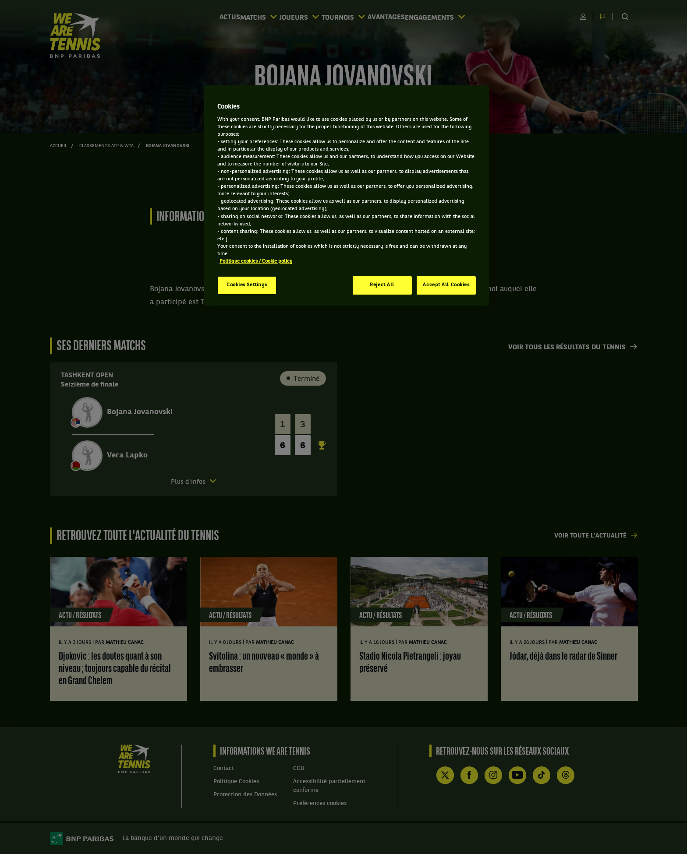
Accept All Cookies (446, 285)
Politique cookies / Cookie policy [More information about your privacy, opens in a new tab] (256, 261)
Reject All (382, 285)
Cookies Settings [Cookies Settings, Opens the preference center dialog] (247, 285)
